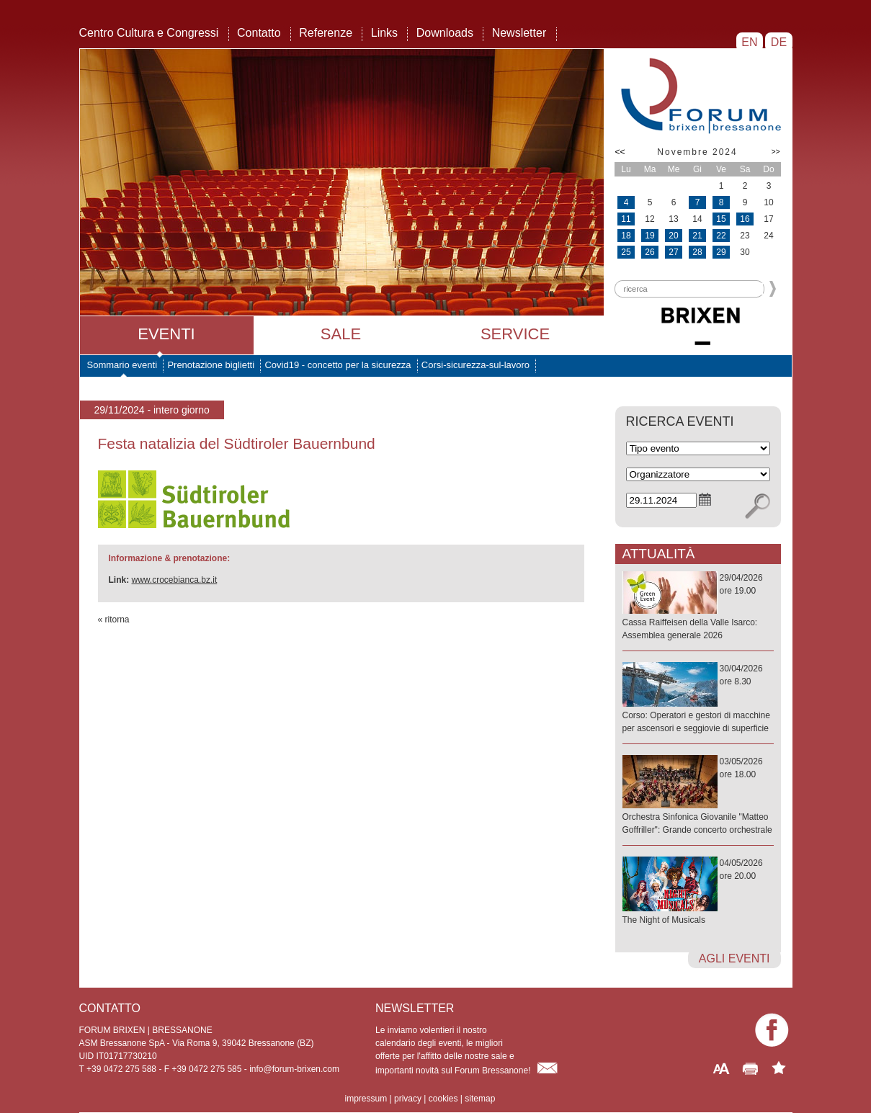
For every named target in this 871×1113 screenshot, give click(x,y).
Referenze (325, 33)
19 (649, 236)
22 (720, 236)
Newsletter (519, 33)
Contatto (258, 33)
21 (697, 236)
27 (673, 252)
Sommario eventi (122, 364)
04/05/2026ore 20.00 (698, 892)
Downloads (444, 33)
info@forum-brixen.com (294, 1069)
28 (697, 252)
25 (625, 252)
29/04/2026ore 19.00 (698, 607)
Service (515, 334)
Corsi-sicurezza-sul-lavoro (475, 364)
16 (744, 219)
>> (776, 152)
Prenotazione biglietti (210, 364)
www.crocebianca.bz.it (175, 580)
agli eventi (734, 958)
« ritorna (114, 619)
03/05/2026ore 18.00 (698, 796)
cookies (443, 1099)
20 (673, 236)
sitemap (480, 1099)
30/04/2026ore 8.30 (698, 699)
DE (778, 42)
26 (649, 252)
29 (720, 252)
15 (720, 219)
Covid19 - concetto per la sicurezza (337, 364)
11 (625, 219)
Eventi (166, 334)
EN (749, 42)
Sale (341, 334)
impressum (366, 1099)
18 (625, 236)
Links (384, 33)
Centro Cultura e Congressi (149, 33)
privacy (407, 1099)
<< (620, 152)
